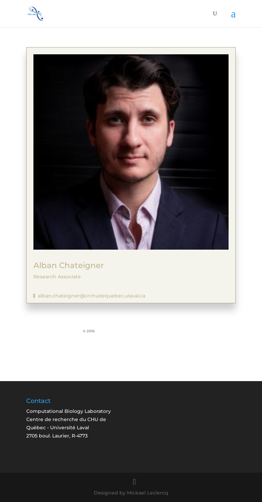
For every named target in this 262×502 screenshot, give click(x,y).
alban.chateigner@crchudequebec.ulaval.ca (91, 296)
